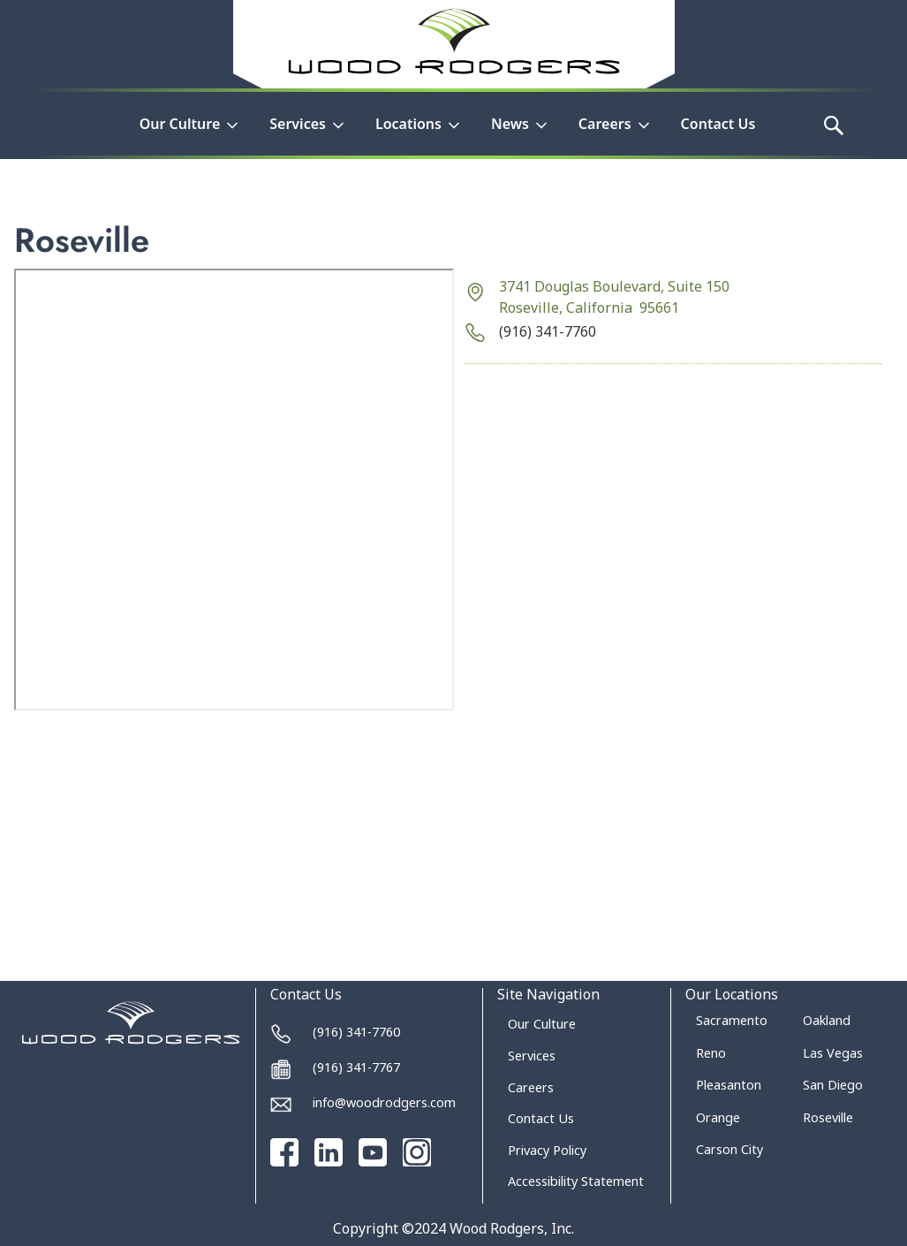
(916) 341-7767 (356, 1067)
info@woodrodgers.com (384, 1102)
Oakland (826, 1020)
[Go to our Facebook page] (284, 1152)
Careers (531, 1087)
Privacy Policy (547, 1150)
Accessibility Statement (576, 1181)
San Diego (833, 1084)
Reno (711, 1053)
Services (532, 1055)
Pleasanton (728, 1084)
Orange (718, 1117)
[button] (190, 134)
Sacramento (731, 1020)
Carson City (729, 1149)
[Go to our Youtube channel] (373, 1152)
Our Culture (542, 1023)
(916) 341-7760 (547, 331)
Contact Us (718, 123)
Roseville (828, 1117)
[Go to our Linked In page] (328, 1152)
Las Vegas (833, 1053)
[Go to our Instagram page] (417, 1152)
